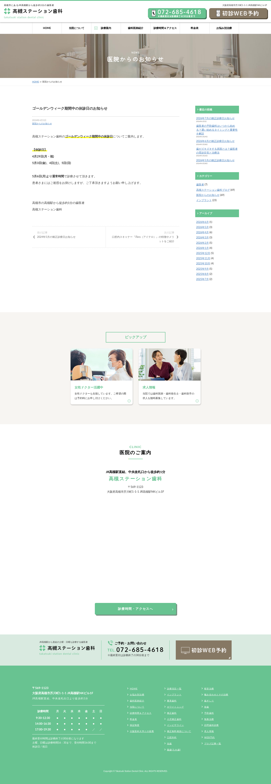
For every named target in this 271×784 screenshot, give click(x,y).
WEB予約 (209, 737)
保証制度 (134, 725)
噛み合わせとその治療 (216, 694)
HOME (47, 28)
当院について (76, 28)
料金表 (194, 28)
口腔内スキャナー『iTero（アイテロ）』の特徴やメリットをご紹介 (142, 236)
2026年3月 (202, 237)
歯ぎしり (209, 700)
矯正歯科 (172, 713)
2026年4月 (202, 232)
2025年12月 (203, 253)
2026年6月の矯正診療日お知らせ (215, 141)
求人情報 (209, 731)
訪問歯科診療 (211, 725)
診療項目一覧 (174, 688)
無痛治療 (209, 719)
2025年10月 (203, 263)
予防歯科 (209, 713)
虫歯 (169, 743)
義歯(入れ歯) (174, 749)
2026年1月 (202, 247)
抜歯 (206, 706)
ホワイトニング (175, 706)
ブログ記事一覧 (212, 743)
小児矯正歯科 (174, 719)
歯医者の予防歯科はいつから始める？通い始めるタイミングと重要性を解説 (217, 129)
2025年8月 (202, 273)
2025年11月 (203, 258)
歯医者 (200, 184)
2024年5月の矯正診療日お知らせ (69, 234)
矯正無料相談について (179, 731)
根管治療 (209, 688)
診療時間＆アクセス (165, 28)
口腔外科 (172, 737)
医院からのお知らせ (42, 123)
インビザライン (175, 725)
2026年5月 (202, 227)
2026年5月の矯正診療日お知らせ (215, 160)
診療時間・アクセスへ (135, 608)
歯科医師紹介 (135, 28)
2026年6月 (202, 222)
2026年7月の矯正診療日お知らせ (215, 118)
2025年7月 (202, 279)
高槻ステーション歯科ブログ (213, 189)
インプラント (204, 200)
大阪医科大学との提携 (142, 731)
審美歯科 (172, 700)
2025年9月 (202, 268)
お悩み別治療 (224, 28)
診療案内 (106, 28)
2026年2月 (202, 242)
